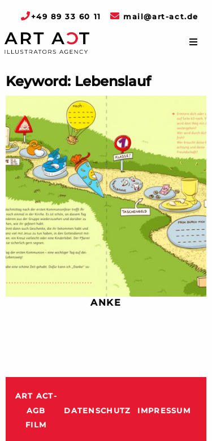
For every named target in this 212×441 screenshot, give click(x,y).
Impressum (164, 410)
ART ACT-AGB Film (36, 410)
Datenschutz (97, 410)
